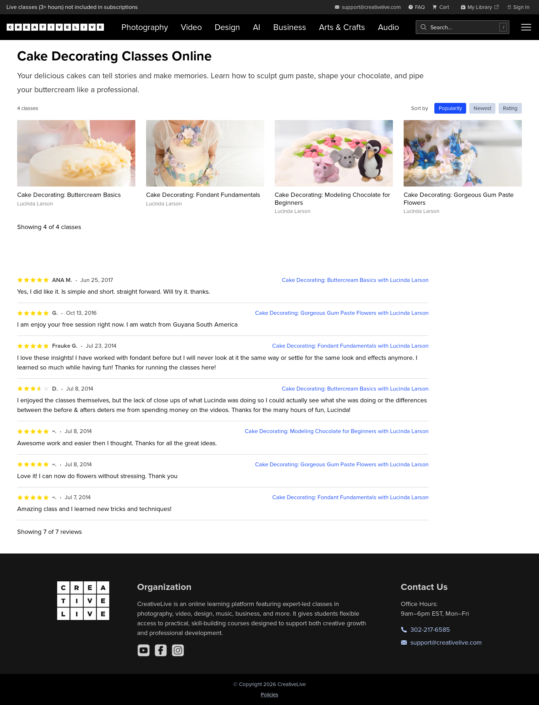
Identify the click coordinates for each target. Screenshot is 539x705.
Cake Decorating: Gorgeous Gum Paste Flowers (459, 198)
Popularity (450, 108)
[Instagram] (177, 650)
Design (227, 27)
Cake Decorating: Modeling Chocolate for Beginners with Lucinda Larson (337, 431)
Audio (388, 27)
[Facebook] (160, 650)
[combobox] (462, 27)
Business (289, 27)
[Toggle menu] (526, 27)
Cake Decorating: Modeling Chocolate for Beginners (332, 198)
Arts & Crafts (342, 27)
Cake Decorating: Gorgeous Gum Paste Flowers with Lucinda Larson (342, 312)
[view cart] (442, 7)
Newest (482, 108)
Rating (510, 108)
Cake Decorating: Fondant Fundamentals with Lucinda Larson (350, 345)
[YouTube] (143, 650)
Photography (144, 27)
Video (191, 27)
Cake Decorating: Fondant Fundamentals (203, 194)
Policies (269, 694)
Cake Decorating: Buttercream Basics (69, 194)
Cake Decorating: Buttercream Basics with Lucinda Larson (355, 280)
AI (256, 27)
